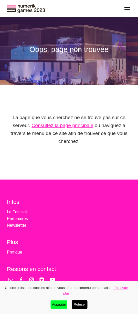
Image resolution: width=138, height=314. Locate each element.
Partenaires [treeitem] (17, 218)
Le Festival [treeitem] (17, 212)
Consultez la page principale (62, 125)
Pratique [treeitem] (14, 252)
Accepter (59, 304)
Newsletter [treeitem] (16, 225)
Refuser (80, 304)
